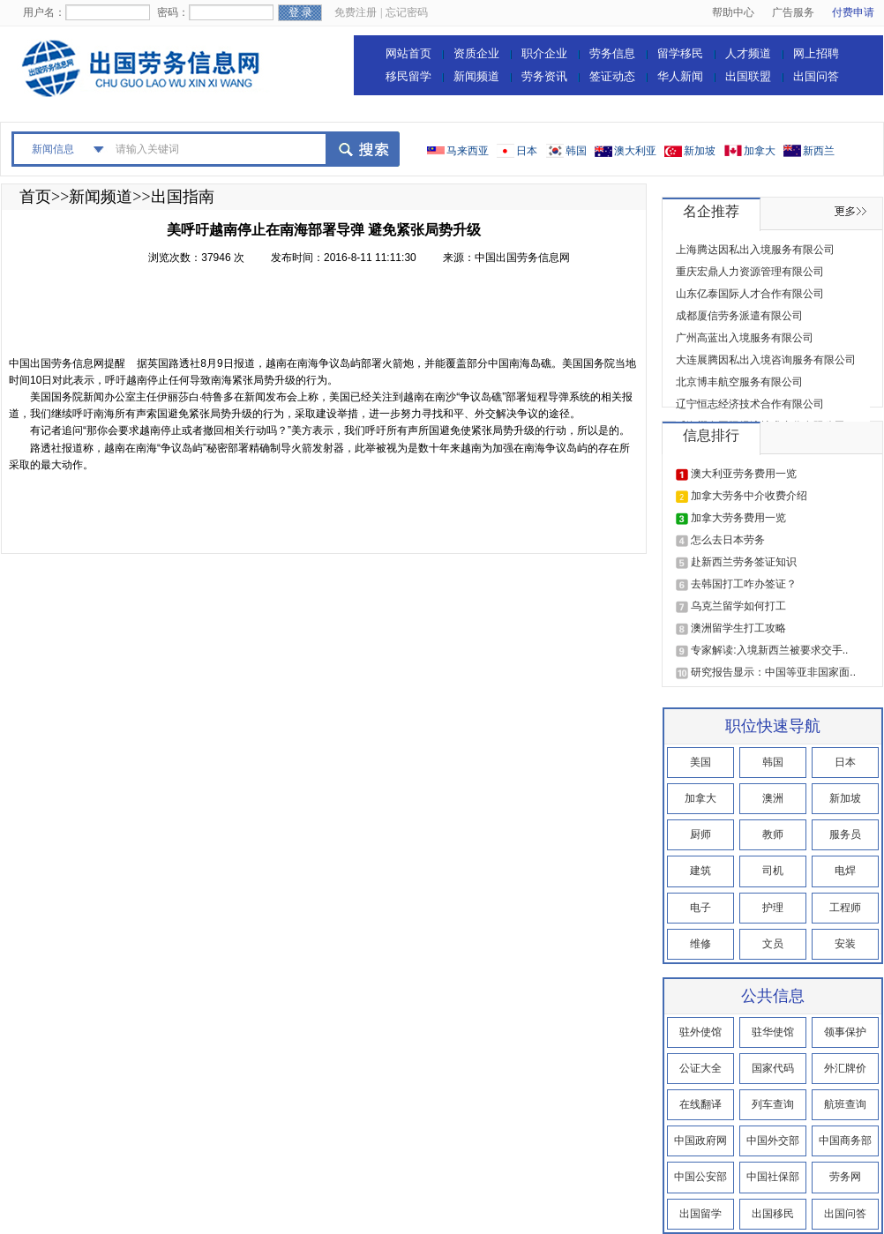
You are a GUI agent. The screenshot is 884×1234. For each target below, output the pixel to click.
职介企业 (544, 53)
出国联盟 (748, 76)
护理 (772, 907)
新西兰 (819, 151)
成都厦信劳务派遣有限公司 (739, 316)
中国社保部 (772, 1176)
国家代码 (773, 1068)
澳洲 (772, 798)
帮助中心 (733, 12)
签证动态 (612, 76)
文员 (772, 944)
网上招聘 (816, 53)
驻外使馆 (700, 1032)
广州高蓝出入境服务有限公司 (744, 338)
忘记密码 (407, 12)
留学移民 (680, 53)
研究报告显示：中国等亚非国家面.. (773, 672)
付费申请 (853, 12)
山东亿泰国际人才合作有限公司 (750, 294)
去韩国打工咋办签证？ (744, 584)
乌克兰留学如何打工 (738, 606)
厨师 (700, 834)
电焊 (845, 870)
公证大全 (700, 1068)
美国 (700, 762)
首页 (35, 197)
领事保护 (845, 1032)
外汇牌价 (845, 1068)
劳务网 (845, 1176)
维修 (700, 944)
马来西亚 (467, 151)
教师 (772, 834)
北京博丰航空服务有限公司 (739, 382)
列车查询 (773, 1104)
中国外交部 (772, 1140)
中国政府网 (700, 1140)
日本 (526, 151)
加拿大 (759, 151)
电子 (700, 907)
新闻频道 (476, 76)
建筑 (700, 870)
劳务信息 (612, 53)
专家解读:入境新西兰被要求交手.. (769, 650)
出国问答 (816, 76)
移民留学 (408, 76)
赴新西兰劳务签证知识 (744, 562)
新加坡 (699, 151)
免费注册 (355, 12)
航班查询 (845, 1104)
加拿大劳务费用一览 (738, 518)
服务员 (845, 834)
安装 (845, 944)
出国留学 (700, 1214)
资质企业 (476, 53)
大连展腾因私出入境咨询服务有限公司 (766, 360)
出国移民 (773, 1214)
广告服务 (793, 12)
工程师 (845, 907)
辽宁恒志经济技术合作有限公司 (750, 404)
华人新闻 (680, 76)
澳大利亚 (635, 151)
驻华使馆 (773, 1032)
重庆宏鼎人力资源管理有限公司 (750, 271)
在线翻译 (700, 1104)
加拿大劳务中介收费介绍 (749, 496)
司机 (772, 870)
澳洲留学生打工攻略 (738, 628)
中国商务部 (845, 1140)
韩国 (576, 151)
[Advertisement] (330, 315)
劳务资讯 (544, 76)
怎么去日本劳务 (728, 540)
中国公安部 (700, 1176)
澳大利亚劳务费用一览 (744, 473)
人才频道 (748, 53)
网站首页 (408, 53)
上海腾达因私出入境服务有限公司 (755, 249)
